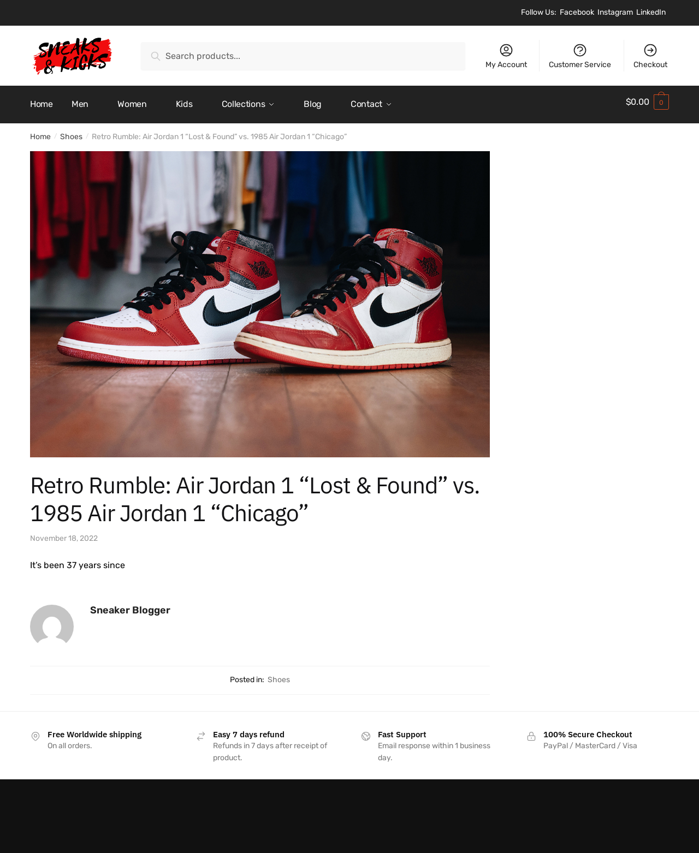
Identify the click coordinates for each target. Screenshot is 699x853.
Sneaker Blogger (130, 605)
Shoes (71, 131)
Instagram (615, 12)
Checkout (650, 56)
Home (40, 131)
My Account (506, 56)
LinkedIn (651, 12)
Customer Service (580, 56)
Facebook (577, 12)
